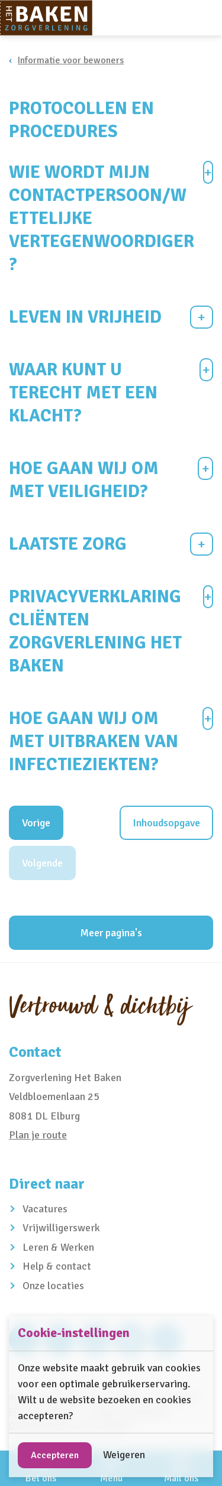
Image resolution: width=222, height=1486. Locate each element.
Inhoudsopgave (166, 822)
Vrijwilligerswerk (61, 1227)
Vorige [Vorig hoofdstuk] (36, 822)
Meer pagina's (111, 932)
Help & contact (56, 1266)
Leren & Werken (58, 1247)
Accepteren (55, 1455)
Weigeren (124, 1454)
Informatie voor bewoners (71, 60)
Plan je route (38, 1134)
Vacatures (44, 1208)
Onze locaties (53, 1285)
